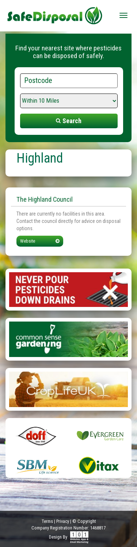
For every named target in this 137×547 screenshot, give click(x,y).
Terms (47, 521)
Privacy (62, 521)
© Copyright (84, 521)
